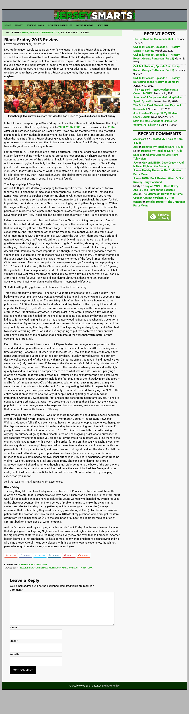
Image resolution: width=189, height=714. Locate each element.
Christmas (42, 583)
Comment (16, 604)
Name (14, 642)
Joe (135, 162)
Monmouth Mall (58, 583)
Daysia (137, 170)
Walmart (74, 583)
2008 (61, 142)
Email (14, 656)
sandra (137, 216)
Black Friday (27, 583)
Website (14, 669)
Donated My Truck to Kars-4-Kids (162, 162)
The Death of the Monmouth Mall (153, 54)
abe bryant (139, 154)
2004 (111, 142)
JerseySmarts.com (94, 23)
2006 (69, 142)
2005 (77, 142)
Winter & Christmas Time (33, 579)
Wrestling (87, 583)
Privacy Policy (111, 700)
